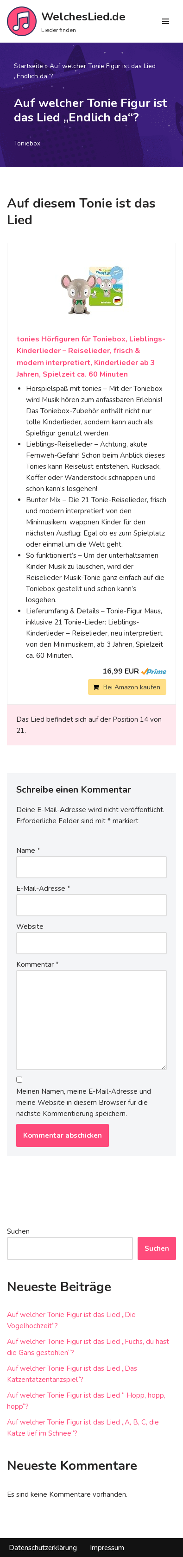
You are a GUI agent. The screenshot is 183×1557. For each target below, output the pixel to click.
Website (30, 926)
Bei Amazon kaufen (131, 687)
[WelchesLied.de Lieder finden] (66, 21)
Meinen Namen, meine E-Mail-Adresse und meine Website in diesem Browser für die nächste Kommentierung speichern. (83, 1102)
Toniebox (27, 143)
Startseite (28, 66)
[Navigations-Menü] (165, 21)
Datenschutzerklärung (43, 1547)
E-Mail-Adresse (43, 888)
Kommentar (37, 964)
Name (28, 850)
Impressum (107, 1547)
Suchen (18, 1231)
